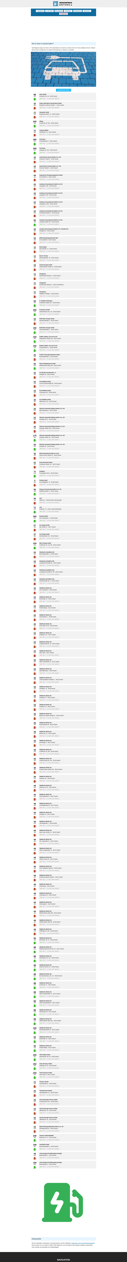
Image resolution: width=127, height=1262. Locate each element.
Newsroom (87, 11)
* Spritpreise (40, 11)
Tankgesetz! (63, 13)
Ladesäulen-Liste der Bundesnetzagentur (83, 1243)
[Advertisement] (63, 28)
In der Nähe (49, 11)
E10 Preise (68, 11)
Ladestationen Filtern (63, 90)
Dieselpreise (77, 11)
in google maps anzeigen (53, 98)
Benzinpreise (59, 11)
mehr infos (42, 98)
